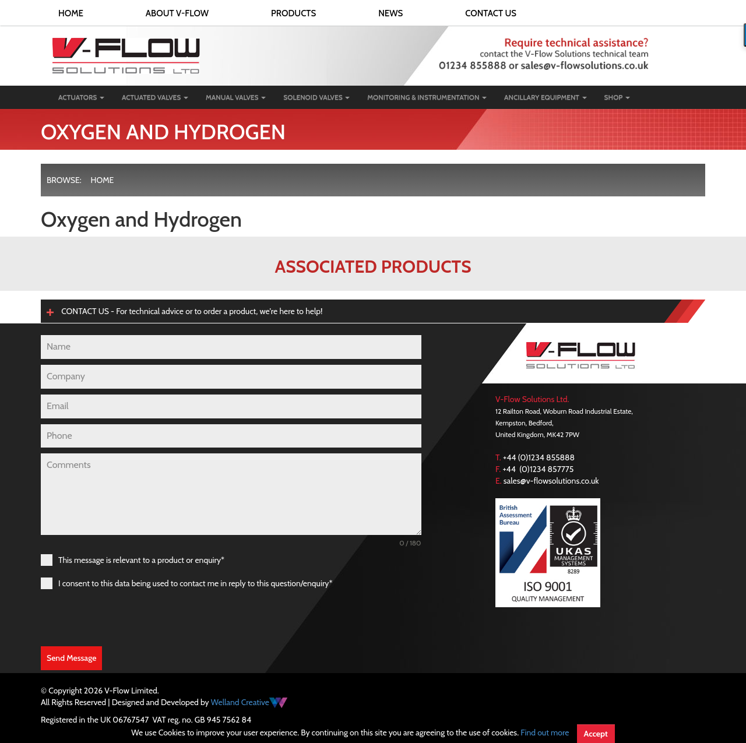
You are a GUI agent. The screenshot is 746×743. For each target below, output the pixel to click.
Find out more (544, 732)
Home (70, 13)
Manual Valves (236, 97)
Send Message (71, 658)
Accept (596, 733)
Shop (617, 97)
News (390, 13)
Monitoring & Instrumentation (427, 97)
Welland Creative (249, 702)
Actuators (81, 97)
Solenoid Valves (316, 97)
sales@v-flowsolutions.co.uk (551, 481)
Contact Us (490, 13)
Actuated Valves (155, 97)
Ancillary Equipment (545, 97)
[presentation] (129, 617)
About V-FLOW (177, 13)
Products (293, 13)
